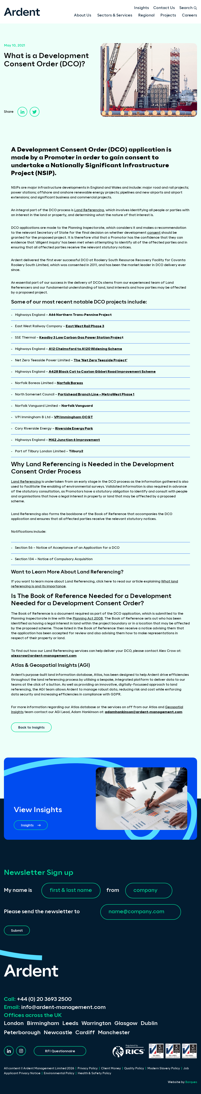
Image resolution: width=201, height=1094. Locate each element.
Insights (141, 8)
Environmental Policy (59, 1073)
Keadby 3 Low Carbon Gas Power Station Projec (80, 337)
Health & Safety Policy (94, 1073)
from (112, 890)
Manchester (114, 1033)
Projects (168, 15)
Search (188, 8)
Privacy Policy (88, 1068)
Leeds (70, 1023)
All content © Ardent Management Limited (39, 1068)
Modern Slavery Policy (163, 1068)
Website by (182, 1082)
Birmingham (43, 1023)
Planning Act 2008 (88, 618)
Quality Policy (134, 1068)
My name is (18, 890)
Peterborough (22, 1033)
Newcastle (58, 1033)
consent (154, 232)
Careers (189, 15)
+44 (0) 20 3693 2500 (38, 999)
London (14, 1023)
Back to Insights (31, 727)
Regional (146, 15)
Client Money (111, 1068)
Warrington (96, 1023)
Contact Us (164, 8)
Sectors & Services (114, 15)
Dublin (149, 1023)
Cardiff (85, 1033)
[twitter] (34, 112)
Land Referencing (89, 210)
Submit (17, 930)
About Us (82, 15)
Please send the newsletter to (42, 912)
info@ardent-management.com (55, 1007)
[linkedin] (22, 112)
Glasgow (126, 1023)
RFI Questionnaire (60, 1051)
